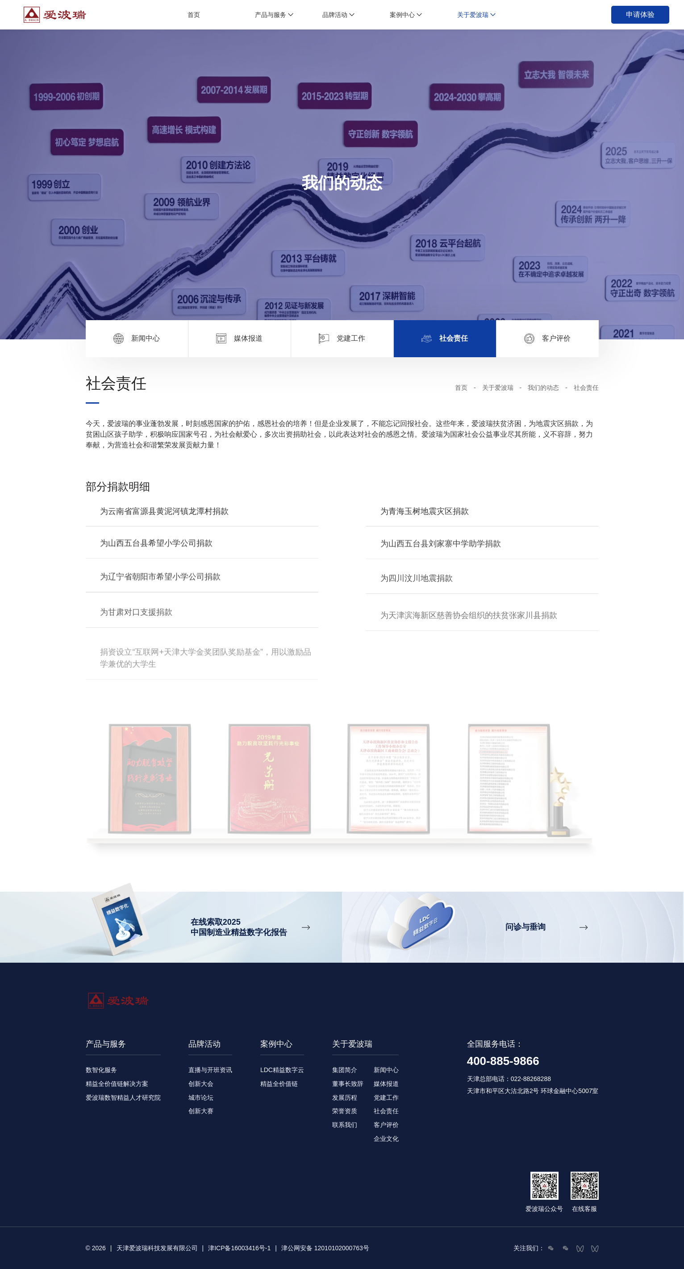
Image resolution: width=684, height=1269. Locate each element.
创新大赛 (200, 1111)
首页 (194, 14)
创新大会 (200, 1083)
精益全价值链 (279, 1083)
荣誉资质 (344, 1111)
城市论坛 (200, 1097)
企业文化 (386, 1138)
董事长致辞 (347, 1083)
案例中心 (402, 14)
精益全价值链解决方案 (117, 1083)
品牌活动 (334, 14)
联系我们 (344, 1124)
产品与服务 (270, 14)
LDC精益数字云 (282, 1069)
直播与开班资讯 (210, 1069)
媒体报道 (386, 1083)
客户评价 (386, 1124)
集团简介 (344, 1069)
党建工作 (386, 1097)
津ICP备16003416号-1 (239, 1248)
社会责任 (386, 1111)
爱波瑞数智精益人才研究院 (123, 1097)
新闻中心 (386, 1069)
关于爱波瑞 (472, 14)
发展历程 (344, 1097)
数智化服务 (101, 1069)
